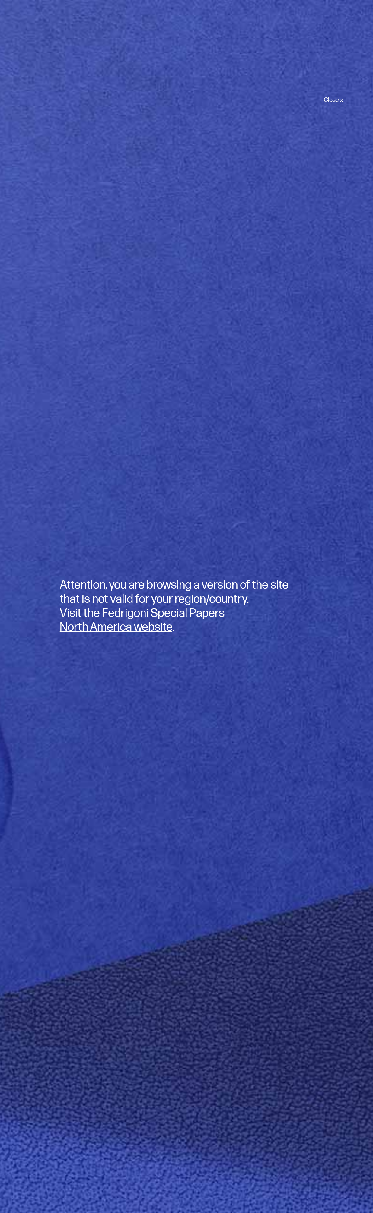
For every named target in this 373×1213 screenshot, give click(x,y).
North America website (116, 627)
